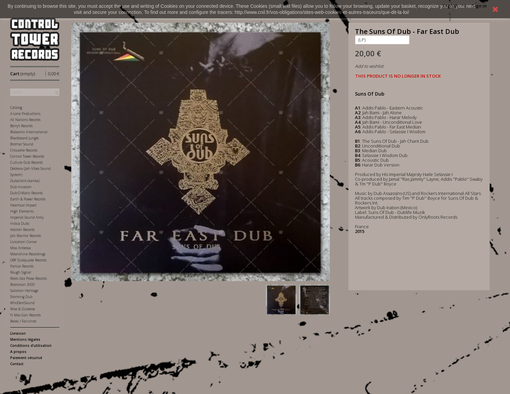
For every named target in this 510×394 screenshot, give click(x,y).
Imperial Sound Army (27, 217)
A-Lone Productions (25, 113)
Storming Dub (21, 296)
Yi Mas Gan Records (25, 315)
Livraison (18, 333)
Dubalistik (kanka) (24, 180)
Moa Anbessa (20, 247)
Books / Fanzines (23, 321)
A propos (18, 351)
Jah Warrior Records (25, 235)
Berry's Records (21, 125)
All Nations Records (25, 119)
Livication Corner (23, 241)
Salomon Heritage (24, 290)
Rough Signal (20, 272)
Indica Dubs (19, 223)
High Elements (22, 211)
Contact (16, 363)
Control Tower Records (27, 156)
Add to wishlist (369, 66)
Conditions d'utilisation (31, 345)
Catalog (16, 107)
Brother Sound (21, 144)
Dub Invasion (21, 186)
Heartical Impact (23, 205)
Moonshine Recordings (27, 254)
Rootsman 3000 (22, 284)
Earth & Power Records (27, 199)
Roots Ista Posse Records (28, 278)
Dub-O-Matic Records (26, 193)
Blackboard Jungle (24, 138)
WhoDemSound (22, 302)
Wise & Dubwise (22, 309)
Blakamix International (29, 132)
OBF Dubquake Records (28, 260)
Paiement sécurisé (26, 357)
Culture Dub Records (26, 162)
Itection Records (22, 229)
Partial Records (22, 266)
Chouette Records (23, 150)
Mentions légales (25, 339)
